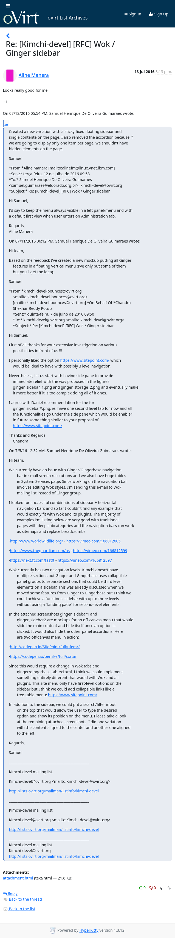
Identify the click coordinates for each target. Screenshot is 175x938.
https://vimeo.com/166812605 (93, 541)
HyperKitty (88, 930)
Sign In (133, 13)
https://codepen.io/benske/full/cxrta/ (43, 656)
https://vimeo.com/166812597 (85, 560)
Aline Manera (34, 75)
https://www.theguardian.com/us (40, 550)
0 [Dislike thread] (152, 887)
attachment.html (18, 878)
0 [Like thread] (142, 887)
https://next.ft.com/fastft (32, 560)
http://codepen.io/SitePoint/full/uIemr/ (45, 646)
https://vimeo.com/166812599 (100, 550)
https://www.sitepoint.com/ (84, 360)
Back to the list (19, 908)
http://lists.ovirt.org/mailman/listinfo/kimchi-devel (54, 791)
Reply (10, 893)
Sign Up (158, 13)
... (7, 123)
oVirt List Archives (45, 17)
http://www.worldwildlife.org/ (36, 541)
